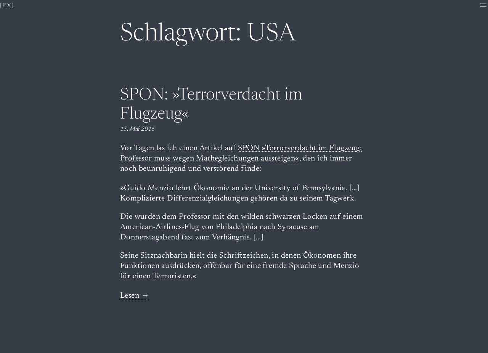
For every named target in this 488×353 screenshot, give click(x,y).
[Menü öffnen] (483, 5)
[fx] (7, 6)
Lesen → (134, 296)
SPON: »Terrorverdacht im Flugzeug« (211, 105)
